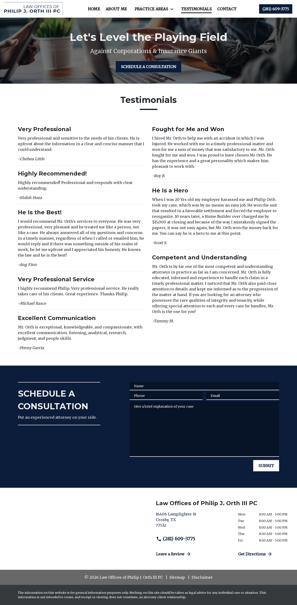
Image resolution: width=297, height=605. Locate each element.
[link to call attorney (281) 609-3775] (275, 9)
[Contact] (226, 9)
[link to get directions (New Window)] (193, 521)
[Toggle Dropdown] (173, 9)
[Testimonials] (196, 9)
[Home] (94, 9)
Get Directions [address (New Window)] (255, 554)
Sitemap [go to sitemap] (177, 577)
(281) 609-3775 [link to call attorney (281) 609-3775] (175, 539)
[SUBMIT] (266, 465)
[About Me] (116, 9)
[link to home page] (33, 9)
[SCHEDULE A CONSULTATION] (148, 66)
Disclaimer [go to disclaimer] (202, 577)
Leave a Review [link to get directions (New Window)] (173, 554)
